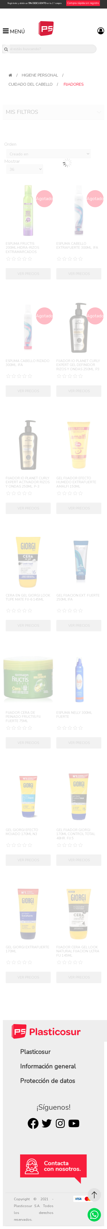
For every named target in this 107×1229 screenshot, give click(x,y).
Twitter (46, 1123)
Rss (60, 1123)
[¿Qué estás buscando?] (49, 49)
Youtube (74, 1123)
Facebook (33, 1123)
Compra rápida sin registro (83, 3)
